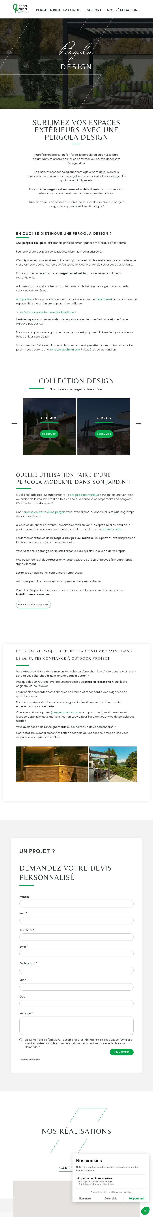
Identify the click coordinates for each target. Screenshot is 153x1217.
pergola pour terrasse (66, 712)
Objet (23, 996)
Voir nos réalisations (33, 604)
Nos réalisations (123, 10)
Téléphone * (26, 930)
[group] (49, 426)
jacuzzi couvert (113, 529)
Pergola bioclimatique (58, 10)
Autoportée (23, 299)
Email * (23, 946)
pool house (104, 299)
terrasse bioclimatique (65, 349)
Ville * (22, 980)
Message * (26, 1013)
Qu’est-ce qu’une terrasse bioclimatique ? (48, 312)
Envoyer (121, 1052)
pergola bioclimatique (84, 494)
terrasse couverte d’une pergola (44, 512)
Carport (93, 10)
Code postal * (28, 963)
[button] (14, 424)
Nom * (23, 913)
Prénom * (25, 896)
